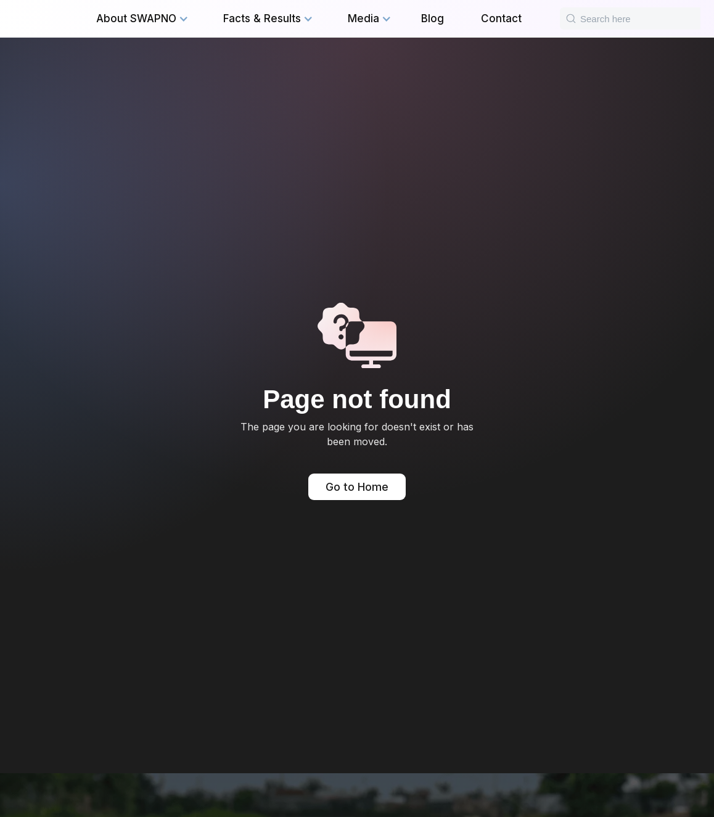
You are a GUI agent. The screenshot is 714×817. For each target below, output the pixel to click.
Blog (432, 18)
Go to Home (357, 486)
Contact (501, 18)
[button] (142, 18)
